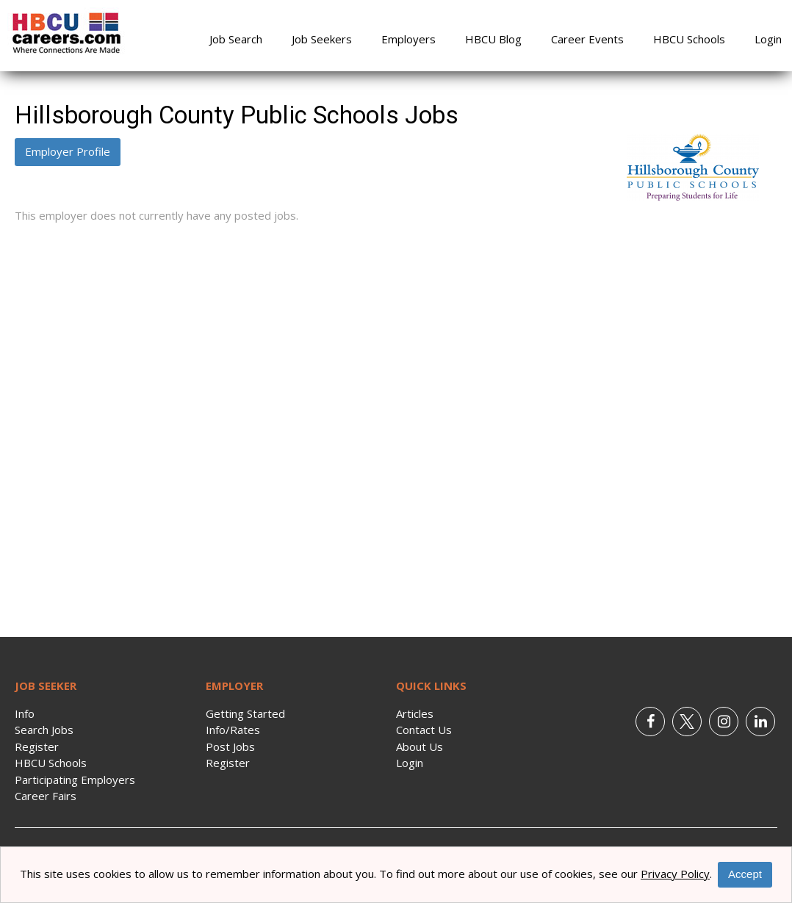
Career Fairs (45, 795)
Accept (745, 874)
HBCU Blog (493, 39)
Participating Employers (75, 779)
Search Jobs (44, 729)
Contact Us (424, 729)
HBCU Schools (689, 39)
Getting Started (245, 713)
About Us (419, 746)
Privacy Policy (675, 873)
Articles (414, 713)
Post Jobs (230, 746)
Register (37, 746)
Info (25, 713)
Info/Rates (233, 729)
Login (768, 39)
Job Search (235, 39)
